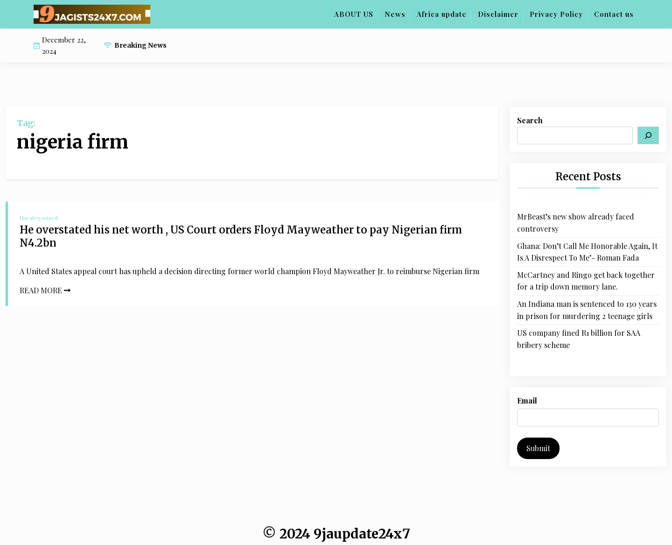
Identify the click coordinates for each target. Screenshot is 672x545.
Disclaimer (498, 14)
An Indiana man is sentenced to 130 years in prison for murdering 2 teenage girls (587, 310)
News (395, 14)
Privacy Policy (556, 14)
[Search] (648, 135)
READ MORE (45, 290)
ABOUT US (353, 14)
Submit (538, 448)
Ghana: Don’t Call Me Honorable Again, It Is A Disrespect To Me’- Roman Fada (587, 252)
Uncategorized (39, 217)
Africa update (442, 14)
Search (530, 120)
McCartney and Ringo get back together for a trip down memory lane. (586, 281)
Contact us (614, 14)
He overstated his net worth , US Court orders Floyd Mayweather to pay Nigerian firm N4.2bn (241, 236)
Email (527, 400)
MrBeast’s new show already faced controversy (575, 223)
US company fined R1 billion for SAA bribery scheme (578, 339)
